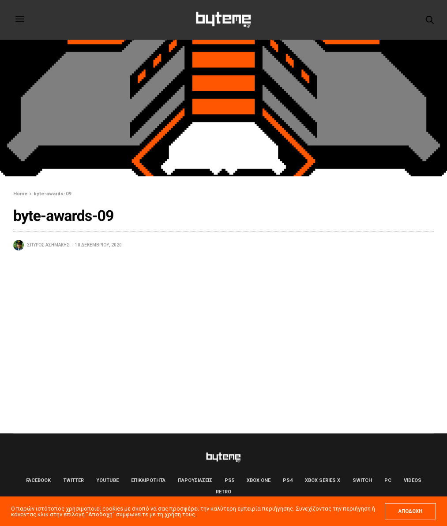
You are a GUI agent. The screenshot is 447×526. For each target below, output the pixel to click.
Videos (412, 480)
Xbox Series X (322, 480)
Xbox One (258, 480)
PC (387, 480)
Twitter (73, 480)
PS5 (229, 480)
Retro (223, 492)
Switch (362, 480)
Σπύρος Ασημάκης (48, 244)
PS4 (288, 480)
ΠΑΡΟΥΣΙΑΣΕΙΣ (195, 480)
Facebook (38, 480)
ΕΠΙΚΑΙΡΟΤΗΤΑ (148, 480)
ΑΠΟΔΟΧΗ (410, 511)
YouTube (107, 480)
